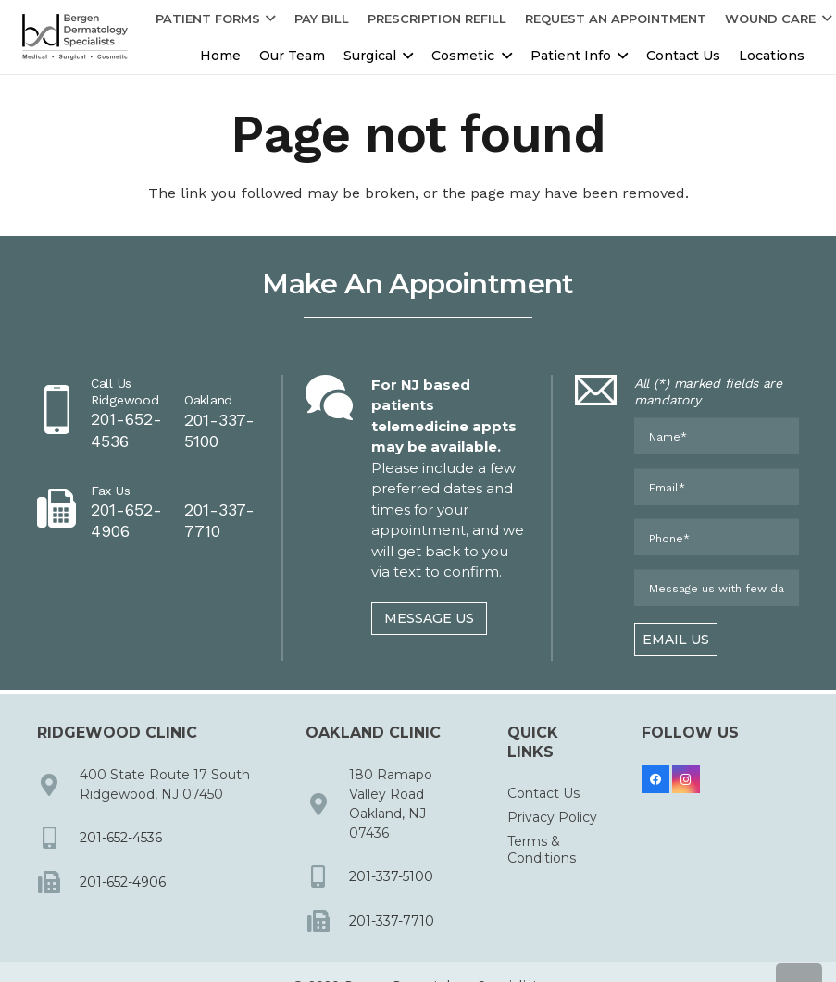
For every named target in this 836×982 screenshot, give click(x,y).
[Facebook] (655, 779)
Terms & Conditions (541, 849)
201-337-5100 (391, 876)
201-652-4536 (121, 837)
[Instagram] (686, 779)
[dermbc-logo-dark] (75, 37)
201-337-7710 (391, 921)
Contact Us (543, 793)
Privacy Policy (552, 817)
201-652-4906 (123, 882)
